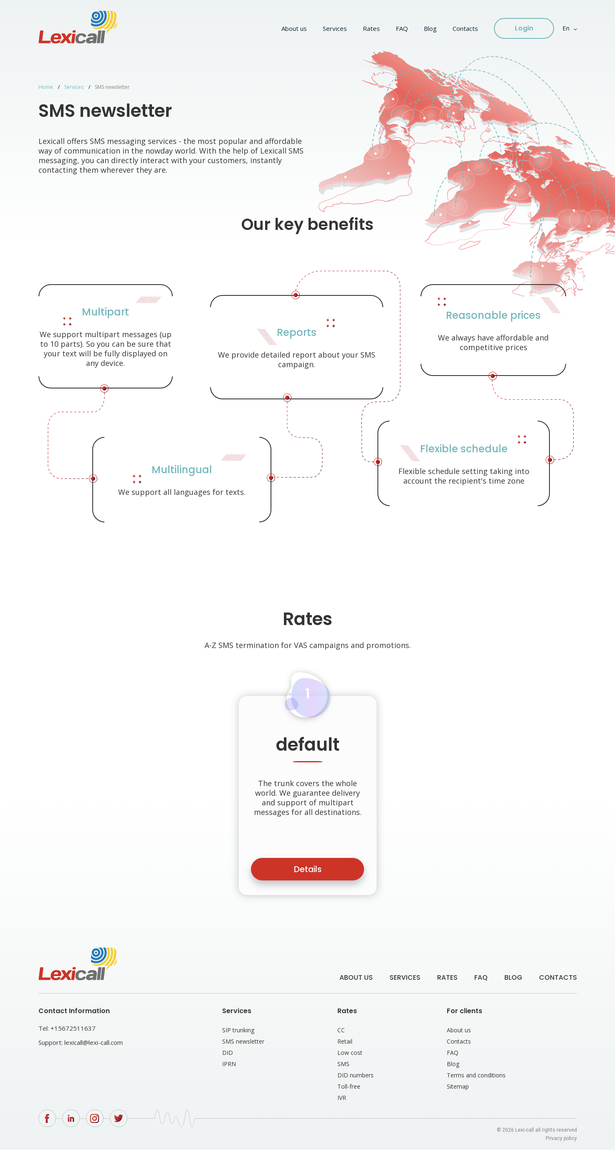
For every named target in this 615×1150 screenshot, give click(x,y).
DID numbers (355, 1075)
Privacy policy (561, 1139)
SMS (343, 1064)
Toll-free (348, 1087)
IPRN (229, 1064)
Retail (344, 1042)
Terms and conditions (476, 1075)
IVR (341, 1098)
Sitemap (458, 1087)
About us (294, 28)
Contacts (465, 28)
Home (45, 87)
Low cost (349, 1053)
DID (227, 1053)
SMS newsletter (243, 1042)
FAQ (402, 28)
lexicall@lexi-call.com (93, 1043)
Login (524, 28)
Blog (430, 28)
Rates (371, 28)
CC (341, 1030)
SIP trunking (238, 1030)
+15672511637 (73, 1028)
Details (307, 869)
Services (335, 28)
